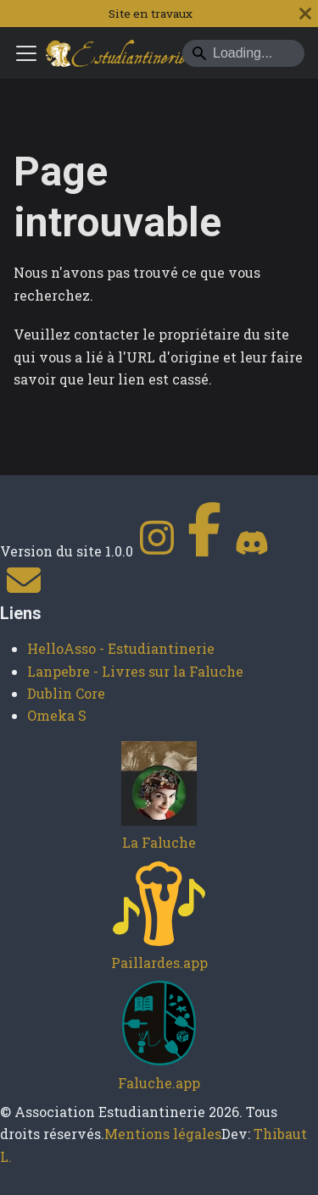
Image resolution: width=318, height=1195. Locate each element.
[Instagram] (157, 550)
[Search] (243, 53)
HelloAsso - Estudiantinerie (121, 648)
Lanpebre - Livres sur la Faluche (135, 671)
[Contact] (23, 591)
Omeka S (56, 715)
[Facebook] (204, 550)
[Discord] (252, 550)
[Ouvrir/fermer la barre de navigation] (26, 53)
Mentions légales (162, 1133)
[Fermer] (305, 13)
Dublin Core (66, 693)
